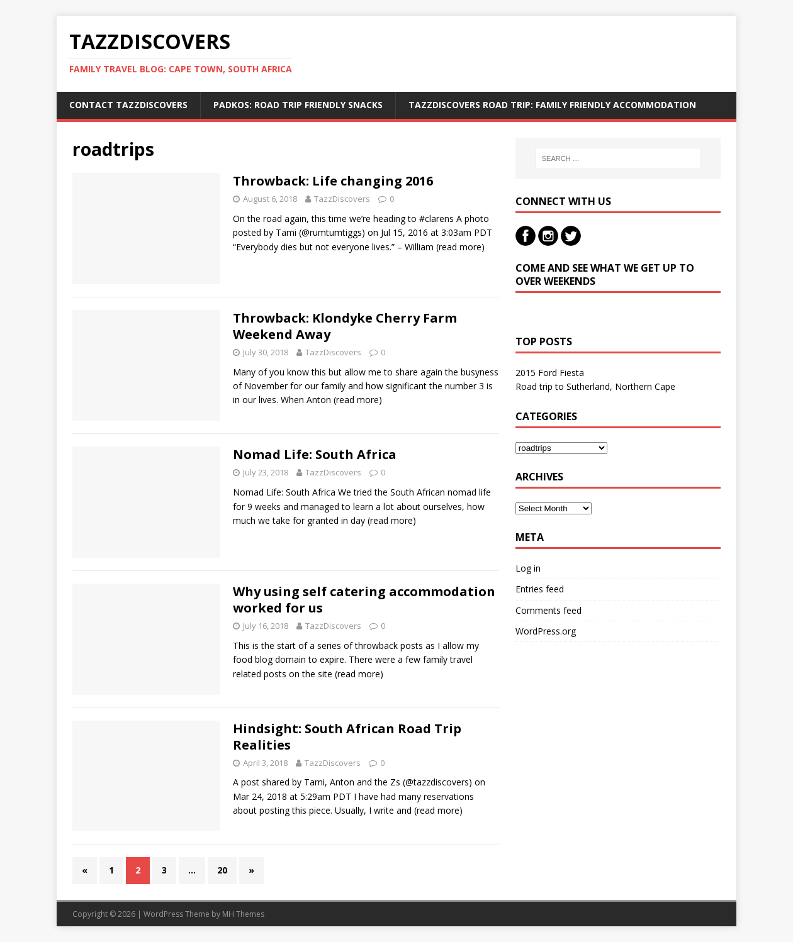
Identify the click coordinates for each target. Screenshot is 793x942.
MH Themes (243, 914)
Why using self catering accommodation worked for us (364, 599)
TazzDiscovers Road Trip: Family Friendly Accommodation (552, 105)
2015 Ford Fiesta (549, 373)
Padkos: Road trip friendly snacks (298, 105)
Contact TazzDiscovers (128, 105)
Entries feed (539, 589)
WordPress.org (545, 631)
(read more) (460, 247)
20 (222, 870)
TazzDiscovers (342, 198)
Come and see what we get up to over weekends (604, 274)
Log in (528, 568)
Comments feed (548, 610)
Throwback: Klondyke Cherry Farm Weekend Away (345, 326)
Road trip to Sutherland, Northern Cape (595, 386)
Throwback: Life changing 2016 (333, 180)
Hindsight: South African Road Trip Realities (347, 736)
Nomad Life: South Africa (314, 454)
